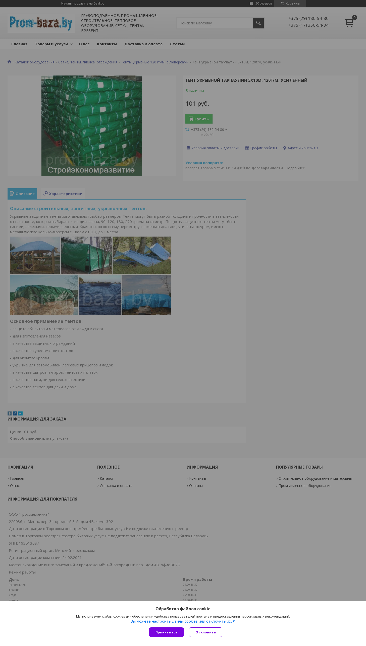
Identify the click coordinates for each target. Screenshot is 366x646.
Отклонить (205, 632)
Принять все (166, 632)
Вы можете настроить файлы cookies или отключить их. (181, 621)
